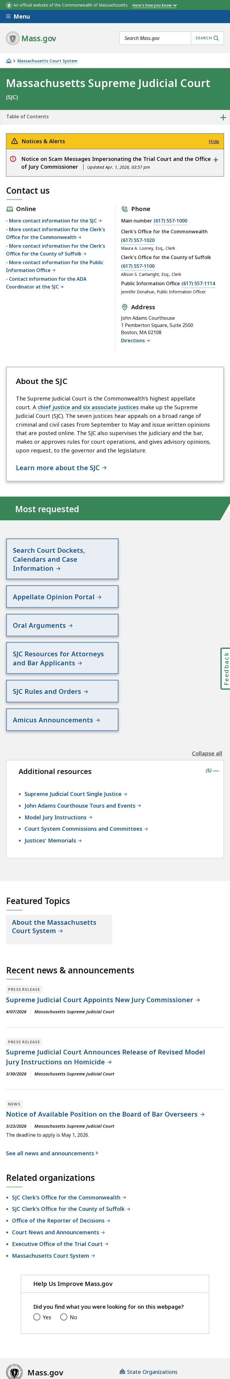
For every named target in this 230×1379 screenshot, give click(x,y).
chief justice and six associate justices (88, 407)
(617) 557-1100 (138, 266)
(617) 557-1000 (170, 220)
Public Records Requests (37, 1337)
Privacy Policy (110, 1321)
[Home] (8, 61)
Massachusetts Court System (47, 61)
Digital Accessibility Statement (45, 1321)
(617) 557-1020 (138, 240)
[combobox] (171, 38)
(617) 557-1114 (198, 283)
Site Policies (151, 1321)
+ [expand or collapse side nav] (223, 117)
